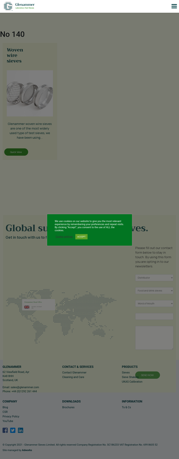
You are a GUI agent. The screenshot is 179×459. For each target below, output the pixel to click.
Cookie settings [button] (64, 236)
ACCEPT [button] (81, 236)
